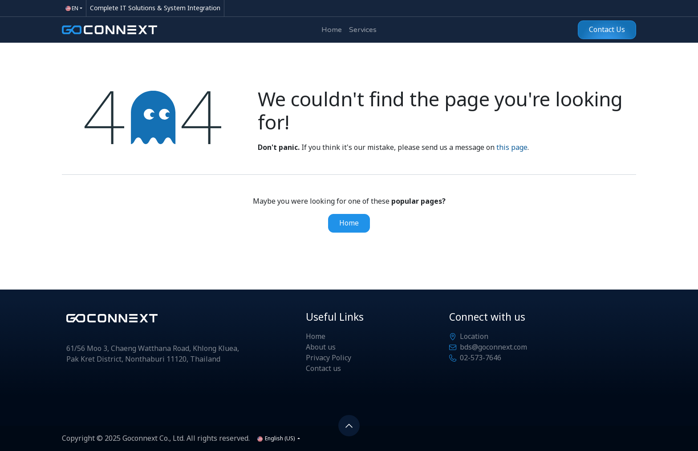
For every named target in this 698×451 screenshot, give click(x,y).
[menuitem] (331, 30)
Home (349, 223)
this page (512, 147)
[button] (349, 425)
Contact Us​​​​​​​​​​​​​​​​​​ (607, 29)
